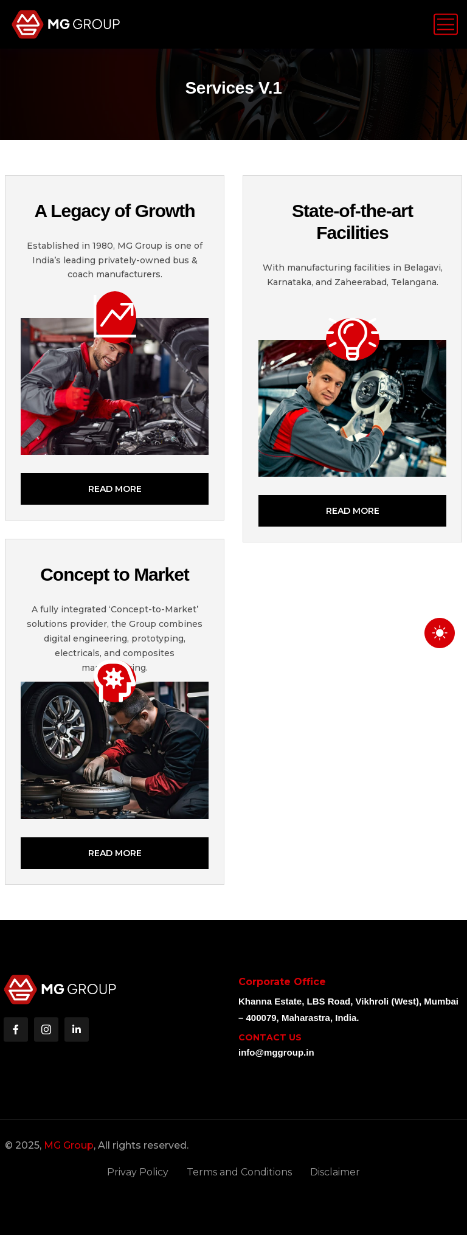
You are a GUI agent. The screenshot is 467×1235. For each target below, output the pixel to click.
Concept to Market (114, 574)
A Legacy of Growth (114, 211)
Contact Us (270, 1037)
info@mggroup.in (276, 1052)
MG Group (69, 1145)
